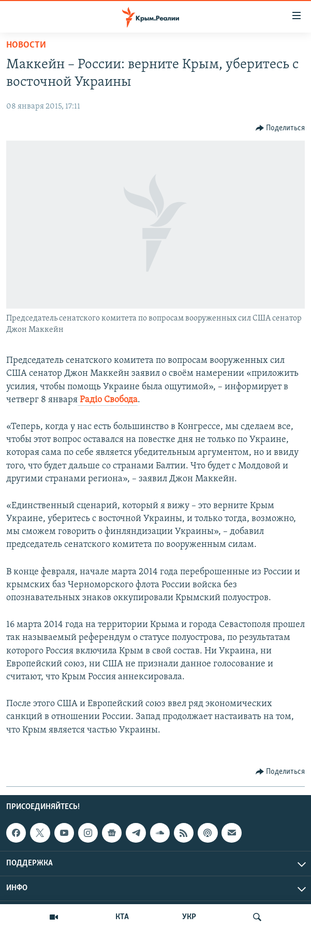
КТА (122, 917)
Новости (26, 45)
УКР (189, 917)
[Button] (280, 128)
